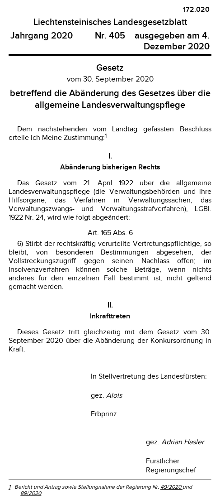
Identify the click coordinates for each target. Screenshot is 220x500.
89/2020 (30, 493)
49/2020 (171, 487)
